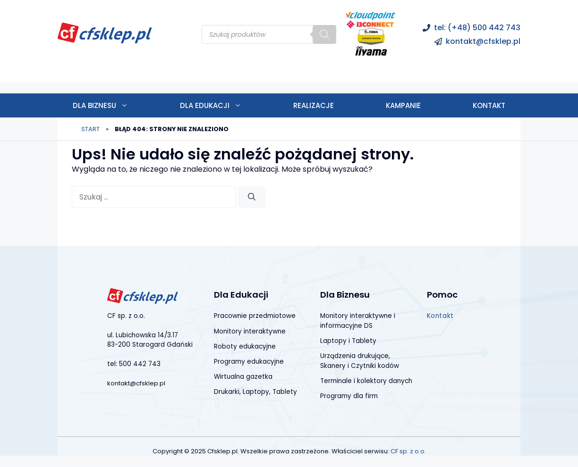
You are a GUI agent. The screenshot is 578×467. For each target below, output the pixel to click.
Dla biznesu (113, 105)
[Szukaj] (324, 34)
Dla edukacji (223, 105)
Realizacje (313, 105)
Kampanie (403, 105)
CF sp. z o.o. (408, 451)
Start (90, 129)
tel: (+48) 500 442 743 (477, 27)
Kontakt (489, 105)
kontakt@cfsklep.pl (483, 41)
